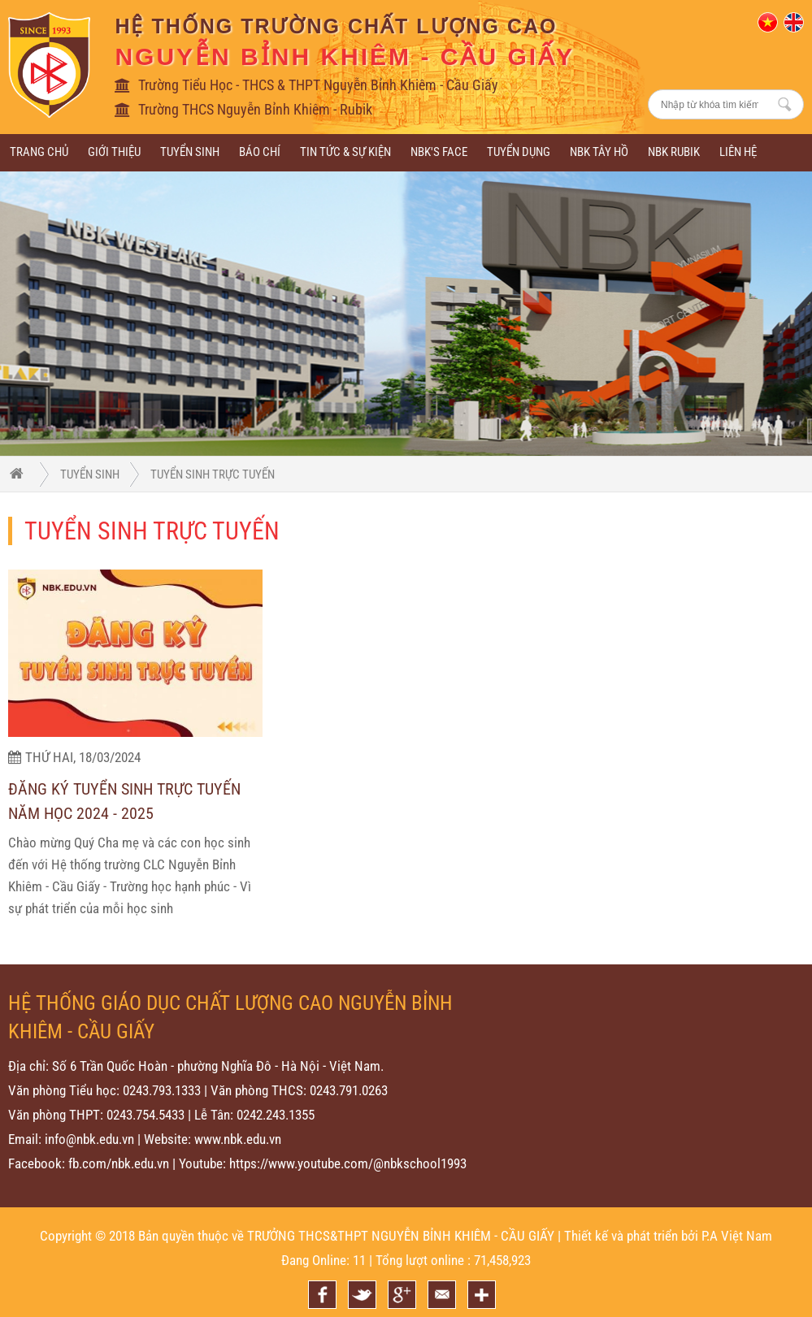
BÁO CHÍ (259, 152)
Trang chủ (39, 152)
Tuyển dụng (518, 152)
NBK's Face (438, 152)
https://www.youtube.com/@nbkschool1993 (348, 1163)
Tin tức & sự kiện (345, 152)
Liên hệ (738, 152)
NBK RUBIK (674, 152)
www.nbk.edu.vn (237, 1139)
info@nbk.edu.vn (89, 1139)
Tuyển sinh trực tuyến (212, 474)
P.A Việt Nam (736, 1236)
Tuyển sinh (189, 152)
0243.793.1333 (162, 1090)
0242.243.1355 (276, 1115)
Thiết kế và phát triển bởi (631, 1236)
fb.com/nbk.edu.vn (118, 1163)
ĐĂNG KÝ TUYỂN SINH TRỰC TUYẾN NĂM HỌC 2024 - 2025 (124, 802)
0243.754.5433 (145, 1115)
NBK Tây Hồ (599, 152)
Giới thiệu (114, 152)
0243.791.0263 (349, 1090)
